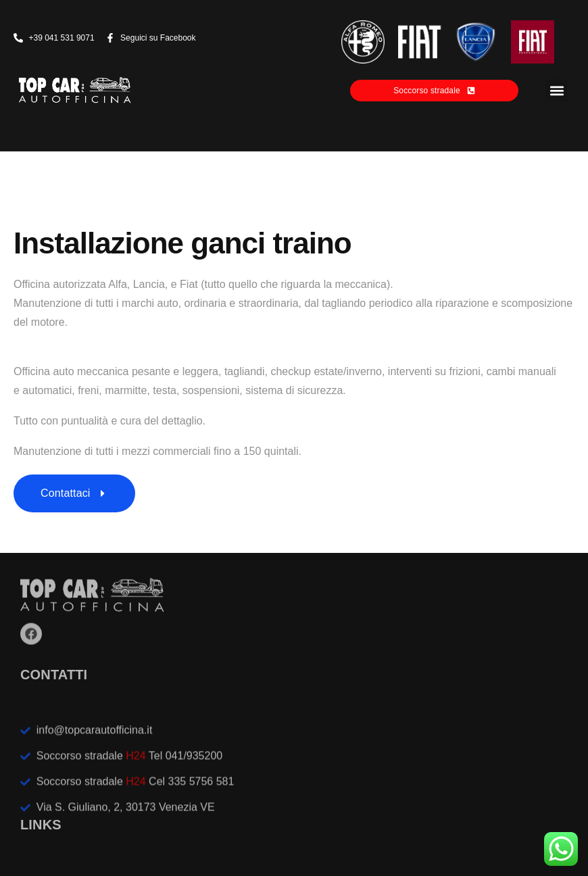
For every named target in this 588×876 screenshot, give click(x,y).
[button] (556, 90)
